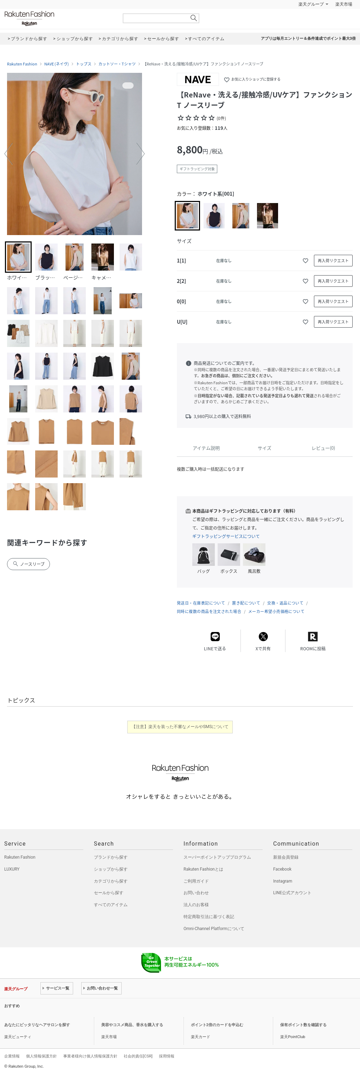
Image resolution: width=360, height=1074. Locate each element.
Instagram (282, 881)
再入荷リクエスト (333, 261)
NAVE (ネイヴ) (56, 64)
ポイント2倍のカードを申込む (217, 1025)
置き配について (246, 603)
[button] (8, 153)
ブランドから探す (111, 857)
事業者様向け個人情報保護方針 (90, 1056)
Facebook (282, 869)
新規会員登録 (285, 857)
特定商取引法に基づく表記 (209, 916)
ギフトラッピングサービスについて (226, 536)
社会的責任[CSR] (138, 1056)
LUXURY (12, 869)
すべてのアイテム (111, 904)
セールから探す (108, 892)
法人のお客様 (196, 904)
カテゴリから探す (111, 881)
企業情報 (12, 1056)
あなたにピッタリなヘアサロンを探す (37, 1025)
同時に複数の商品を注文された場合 (209, 611)
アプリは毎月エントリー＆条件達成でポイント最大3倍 (308, 38)
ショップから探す (111, 869)
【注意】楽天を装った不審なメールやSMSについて (180, 726)
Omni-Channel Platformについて (214, 928)
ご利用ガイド (196, 881)
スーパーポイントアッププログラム (217, 857)
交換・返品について (285, 603)
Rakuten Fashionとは (203, 869)
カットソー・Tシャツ (117, 64)
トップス (83, 64)
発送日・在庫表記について (201, 603)
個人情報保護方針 (41, 1056)
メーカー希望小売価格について (276, 611)
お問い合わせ (196, 892)
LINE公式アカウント (292, 892)
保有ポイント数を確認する (303, 1025)
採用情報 (166, 1056)
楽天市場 (343, 4)
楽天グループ (311, 4)
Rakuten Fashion (58, 18)
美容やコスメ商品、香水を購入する (132, 1025)
